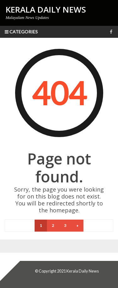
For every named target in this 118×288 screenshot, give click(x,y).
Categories (21, 31)
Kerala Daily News (82, 271)
